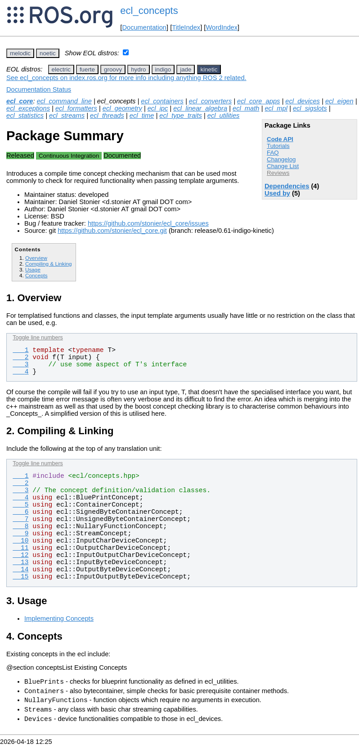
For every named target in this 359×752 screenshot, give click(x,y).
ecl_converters (210, 101)
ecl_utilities (223, 115)
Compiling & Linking (48, 264)
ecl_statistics (25, 115)
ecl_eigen (339, 101)
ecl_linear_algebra (200, 108)
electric (61, 69)
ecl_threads (107, 115)
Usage (32, 269)
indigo (163, 69)
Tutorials (278, 145)
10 (20, 540)
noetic (48, 53)
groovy (113, 69)
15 (20, 576)
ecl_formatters (76, 108)
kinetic (209, 69)
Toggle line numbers (38, 337)
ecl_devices (302, 101)
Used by (277, 193)
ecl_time (142, 115)
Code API (280, 139)
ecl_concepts (149, 10)
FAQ (273, 152)
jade (185, 69)
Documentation (144, 27)
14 (20, 569)
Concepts (36, 275)
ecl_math (246, 108)
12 (20, 555)
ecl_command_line (64, 101)
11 (20, 548)
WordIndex (222, 27)
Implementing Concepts (59, 618)
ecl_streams (67, 115)
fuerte (87, 69)
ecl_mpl (276, 108)
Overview (36, 258)
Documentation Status (38, 89)
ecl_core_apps (258, 101)
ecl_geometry (122, 108)
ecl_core (19, 101)
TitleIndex (186, 27)
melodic (20, 53)
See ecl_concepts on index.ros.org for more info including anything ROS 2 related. (126, 77)
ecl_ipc (158, 108)
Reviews (278, 172)
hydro (138, 69)
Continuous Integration (69, 155)
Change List (283, 166)
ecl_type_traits (180, 115)
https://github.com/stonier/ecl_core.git (112, 230)
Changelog (281, 159)
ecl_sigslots (310, 108)
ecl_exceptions (28, 108)
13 (20, 562)
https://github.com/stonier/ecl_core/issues (148, 223)
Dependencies (287, 186)
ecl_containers (162, 101)
